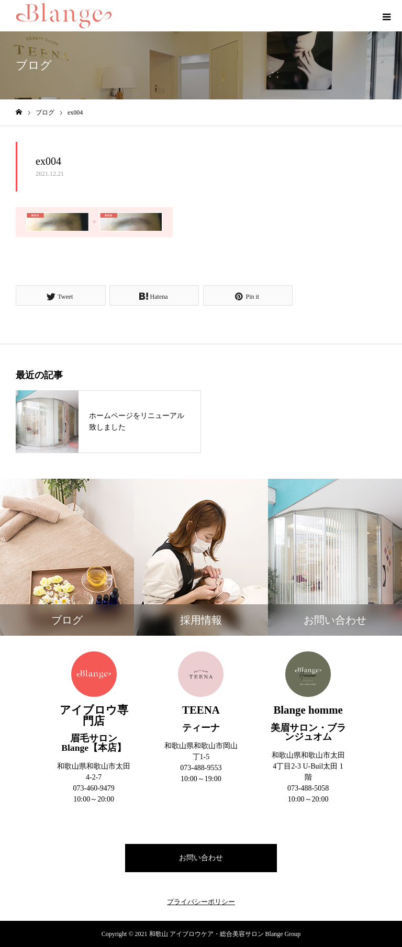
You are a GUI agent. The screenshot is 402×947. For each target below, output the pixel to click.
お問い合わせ (201, 858)
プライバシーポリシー (201, 902)
